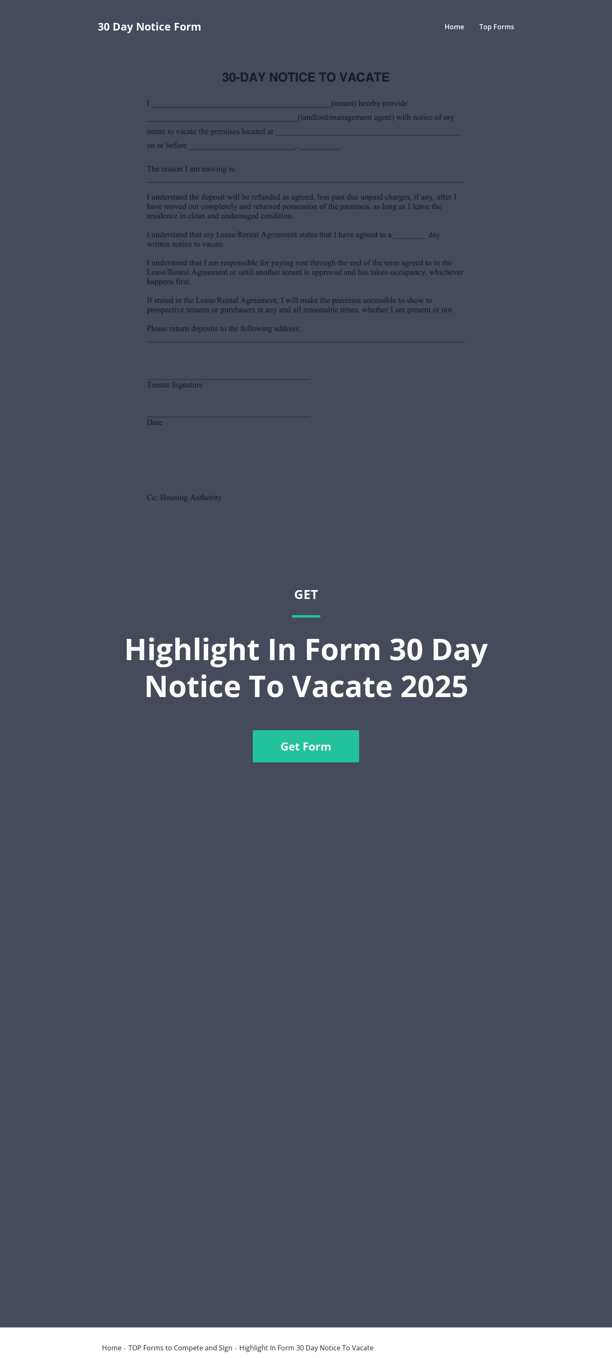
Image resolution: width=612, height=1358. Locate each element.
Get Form (306, 746)
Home (454, 26)
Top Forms (496, 26)
